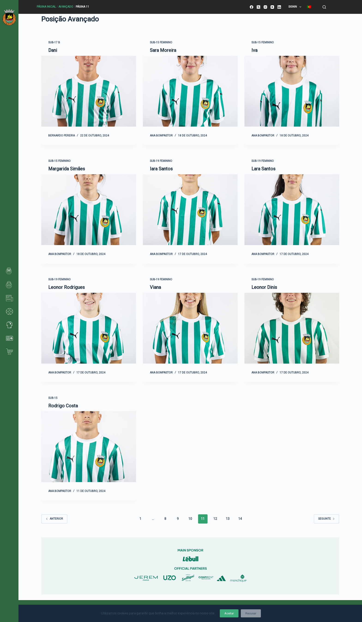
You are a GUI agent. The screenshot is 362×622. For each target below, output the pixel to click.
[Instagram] (265, 7)
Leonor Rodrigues (66, 287)
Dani (52, 50)
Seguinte (326, 517)
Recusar (250, 613)
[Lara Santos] (291, 211)
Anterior (54, 517)
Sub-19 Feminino (161, 160)
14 (240, 518)
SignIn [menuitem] (295, 7)
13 (227, 518)
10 (190, 518)
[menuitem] (309, 7)
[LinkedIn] (279, 7)
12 (215, 518)
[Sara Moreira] (190, 93)
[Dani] (88, 93)
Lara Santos (263, 168)
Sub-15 (52, 397)
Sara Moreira (163, 50)
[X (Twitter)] (258, 7)
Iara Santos (161, 168)
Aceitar (229, 613)
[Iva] (291, 93)
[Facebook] (251, 7)
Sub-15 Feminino (161, 42)
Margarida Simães (66, 168)
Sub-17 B (54, 42)
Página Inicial (46, 6)
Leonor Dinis (264, 287)
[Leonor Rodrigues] (88, 330)
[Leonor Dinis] (291, 330)
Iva (254, 50)
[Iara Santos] (190, 211)
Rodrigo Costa (63, 405)
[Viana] (190, 330)
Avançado (65, 6)
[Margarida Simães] (88, 211)
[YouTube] (272, 7)
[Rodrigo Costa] (88, 448)
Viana (155, 287)
